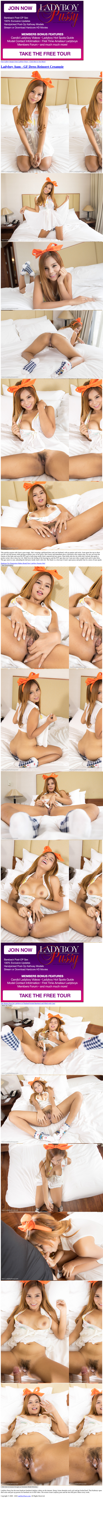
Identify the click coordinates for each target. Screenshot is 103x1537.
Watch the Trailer (7, 1005)
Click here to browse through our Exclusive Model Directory (19, 1487)
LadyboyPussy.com (24, 1496)
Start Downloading (7, 565)
